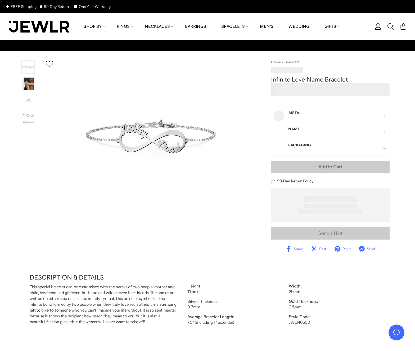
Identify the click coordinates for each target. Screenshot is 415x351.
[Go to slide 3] (28, 100)
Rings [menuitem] (125, 26)
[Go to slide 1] (28, 67)
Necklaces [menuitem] (159, 26)
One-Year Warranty (95, 6)
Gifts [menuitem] (331, 26)
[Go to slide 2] (28, 84)
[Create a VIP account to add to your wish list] (49, 64)
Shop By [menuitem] (94, 26)
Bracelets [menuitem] (234, 26)
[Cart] (403, 26)
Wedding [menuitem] (300, 26)
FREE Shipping (24, 6)
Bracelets (292, 62)
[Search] (390, 26)
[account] (378, 26)
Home (276, 62)
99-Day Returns (57, 6)
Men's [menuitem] (268, 26)
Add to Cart (330, 166)
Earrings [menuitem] (197, 26)
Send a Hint (330, 233)
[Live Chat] (396, 332)
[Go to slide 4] (28, 117)
